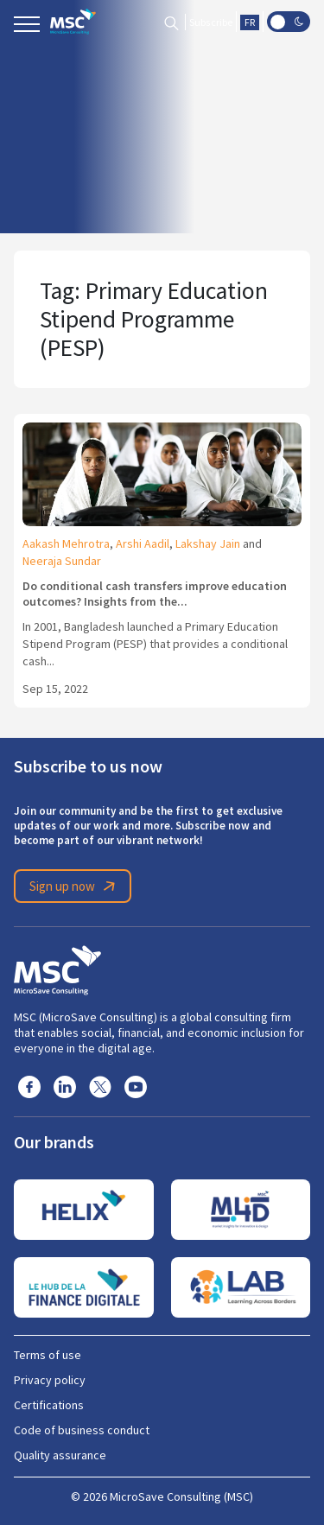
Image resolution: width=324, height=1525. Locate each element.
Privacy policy (50, 1380)
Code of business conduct (81, 1430)
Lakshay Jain (207, 543)
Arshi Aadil (142, 543)
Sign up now (75, 886)
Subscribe (210, 22)
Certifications (49, 1405)
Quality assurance (60, 1455)
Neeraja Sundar (61, 561)
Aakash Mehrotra (66, 543)
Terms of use (47, 1355)
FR (250, 22)
